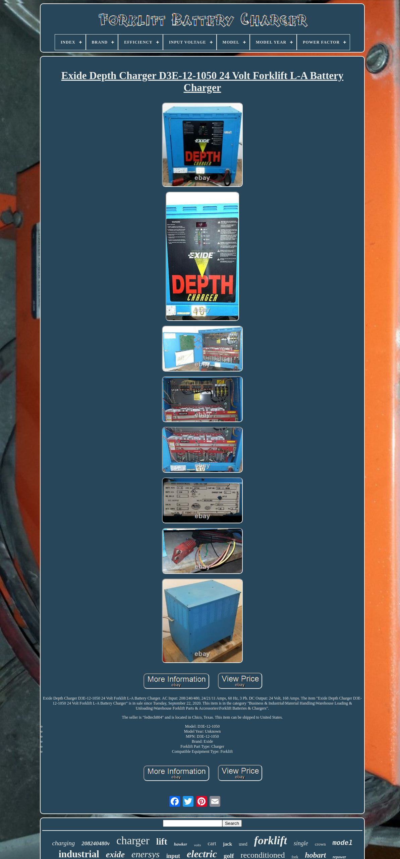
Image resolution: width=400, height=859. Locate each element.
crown (320, 844)
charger (132, 841)
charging (63, 843)
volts (197, 845)
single (301, 843)
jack (227, 844)
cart (212, 843)
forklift (270, 840)
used (243, 844)
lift (161, 842)
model (343, 843)
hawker (180, 844)
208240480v (95, 843)
